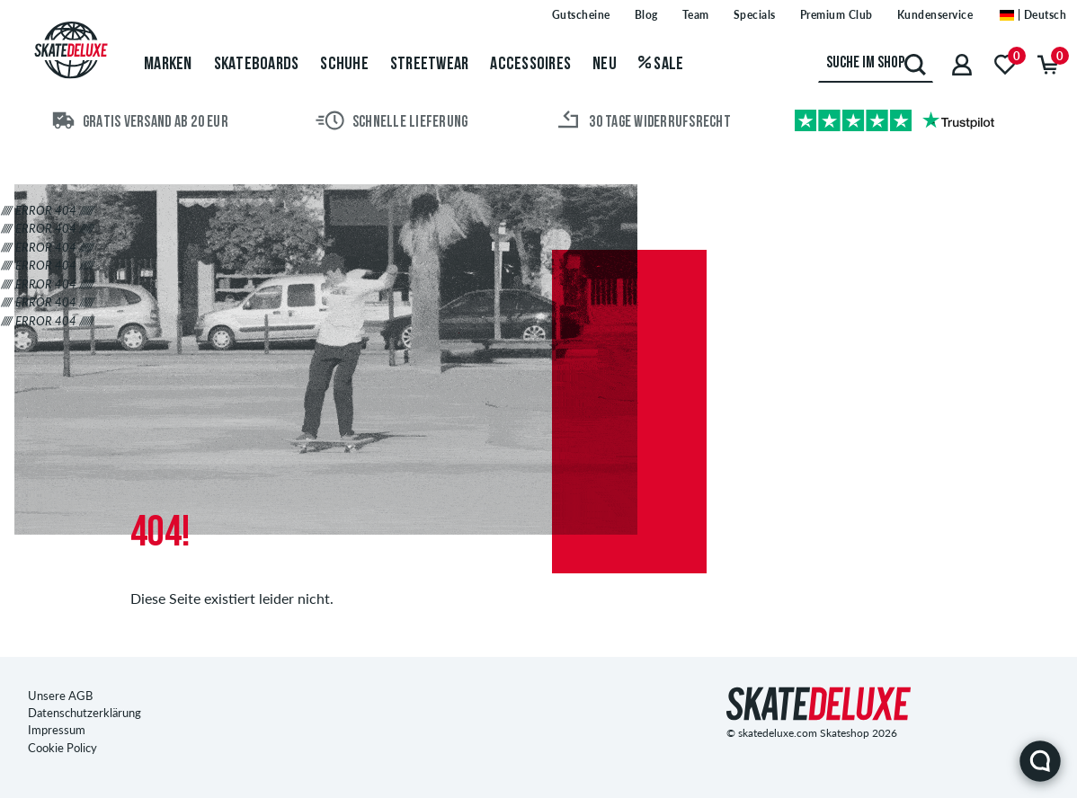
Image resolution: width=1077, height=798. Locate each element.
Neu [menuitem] (604, 65)
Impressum (56, 730)
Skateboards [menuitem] (256, 65)
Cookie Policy (62, 747)
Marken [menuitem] (168, 65)
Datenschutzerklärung (84, 712)
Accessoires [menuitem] (530, 65)
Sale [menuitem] (661, 65)
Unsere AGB (60, 695)
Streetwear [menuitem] (429, 65)
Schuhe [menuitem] (344, 65)
